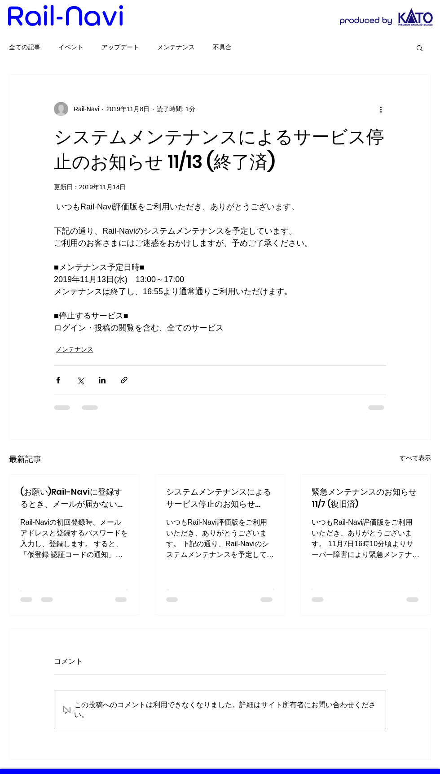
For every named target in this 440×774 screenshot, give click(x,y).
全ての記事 (24, 47)
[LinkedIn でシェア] (102, 380)
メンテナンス (176, 47)
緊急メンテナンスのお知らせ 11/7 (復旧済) (364, 497)
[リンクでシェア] (124, 380)
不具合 (222, 47)
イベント (71, 47)
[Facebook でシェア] (58, 380)
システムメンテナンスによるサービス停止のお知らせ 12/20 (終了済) (218, 498)
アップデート (120, 47)
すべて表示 (415, 457)
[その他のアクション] (380, 109)
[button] (419, 47)
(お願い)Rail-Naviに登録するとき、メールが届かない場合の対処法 (72, 498)
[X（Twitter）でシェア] (80, 380)
